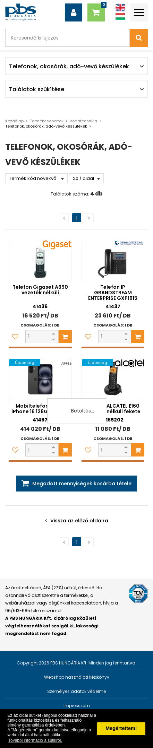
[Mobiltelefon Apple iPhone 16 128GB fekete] (40, 379)
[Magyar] (120, 16)
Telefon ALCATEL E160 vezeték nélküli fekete (113, 408)
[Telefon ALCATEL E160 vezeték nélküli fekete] (113, 379)
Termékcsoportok (46, 121)
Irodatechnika (83, 121)
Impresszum (76, 705)
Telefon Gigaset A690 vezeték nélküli (40, 290)
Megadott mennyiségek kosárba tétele (81, 483)
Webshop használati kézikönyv (76, 677)
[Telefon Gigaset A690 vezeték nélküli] (40, 260)
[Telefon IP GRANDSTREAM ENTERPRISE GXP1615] (113, 260)
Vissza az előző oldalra (79, 520)
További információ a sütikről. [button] (35, 740)
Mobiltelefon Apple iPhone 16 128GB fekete (40, 408)
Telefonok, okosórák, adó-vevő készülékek (46, 126)
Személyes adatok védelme (76, 691)
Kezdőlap (14, 121)
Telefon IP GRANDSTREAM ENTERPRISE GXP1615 (112, 293)
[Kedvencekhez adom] (15, 336)
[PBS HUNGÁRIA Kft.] (20, 12)
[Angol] (120, 7)
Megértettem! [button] (121, 728)
